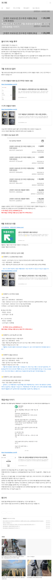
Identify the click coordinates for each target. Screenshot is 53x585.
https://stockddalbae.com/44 (9, 109)
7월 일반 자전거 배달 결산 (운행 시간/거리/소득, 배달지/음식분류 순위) (18, 524)
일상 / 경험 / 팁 (36, 8)
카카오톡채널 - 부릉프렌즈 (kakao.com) (12, 227)
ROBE (4, 3)
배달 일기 (5, 518)
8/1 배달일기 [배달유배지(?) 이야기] (11, 528)
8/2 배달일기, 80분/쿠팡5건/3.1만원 (10, 526)
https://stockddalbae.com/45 (9, 452)
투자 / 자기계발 (16, 8)
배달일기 (8, 8)
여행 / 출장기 (26, 8)
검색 (47, 3)
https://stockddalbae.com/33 (9, 84)
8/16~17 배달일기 (7, 522)
